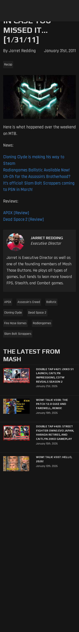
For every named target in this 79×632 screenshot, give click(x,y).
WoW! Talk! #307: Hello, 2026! (54, 459)
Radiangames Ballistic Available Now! (36, 170)
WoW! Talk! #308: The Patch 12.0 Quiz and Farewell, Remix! (52, 404)
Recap (8, 64)
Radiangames (42, 323)
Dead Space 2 (37, 312)
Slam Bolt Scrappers (17, 334)
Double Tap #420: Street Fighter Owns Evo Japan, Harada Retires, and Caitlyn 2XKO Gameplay (55, 432)
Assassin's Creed (28, 302)
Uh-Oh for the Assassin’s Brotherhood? (36, 176)
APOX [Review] (16, 213)
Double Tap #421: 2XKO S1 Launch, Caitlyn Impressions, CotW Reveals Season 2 (55, 375)
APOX (7, 302)
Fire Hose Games (15, 323)
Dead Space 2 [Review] (23, 219)
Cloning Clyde (13, 312)
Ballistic (51, 302)
